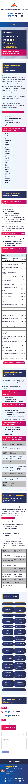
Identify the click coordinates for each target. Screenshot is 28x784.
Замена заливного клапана (8, 620)
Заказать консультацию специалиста (14, 362)
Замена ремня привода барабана (20, 638)
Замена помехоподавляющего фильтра (20, 632)
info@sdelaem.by (5, 723)
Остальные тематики (14, 761)
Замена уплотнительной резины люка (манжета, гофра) (8, 683)
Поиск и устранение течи (20, 609)
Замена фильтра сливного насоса (8, 658)
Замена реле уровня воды (8, 638)
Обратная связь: (9, 727)
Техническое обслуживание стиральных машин (13, 689)
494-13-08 (15, 16)
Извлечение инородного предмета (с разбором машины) (8, 675)
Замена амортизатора (7, 615)
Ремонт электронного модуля (20, 674)
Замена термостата (19, 626)
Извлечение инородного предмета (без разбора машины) (20, 666)
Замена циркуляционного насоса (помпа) (20, 658)
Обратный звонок (14, 19)
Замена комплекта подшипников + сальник (20, 621)
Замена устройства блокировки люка (20, 650)
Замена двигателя (19, 615)
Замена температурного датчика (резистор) (8, 650)
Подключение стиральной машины (20, 683)
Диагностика (6, 603)
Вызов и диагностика (19, 603)
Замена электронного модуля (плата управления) (8, 666)
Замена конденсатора (8, 626)
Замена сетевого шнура (8, 644)
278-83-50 (15, 13)
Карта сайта (14, 776)
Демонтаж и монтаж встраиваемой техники (8, 609)
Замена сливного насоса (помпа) (20, 644)
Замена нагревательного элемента (7, 632)
